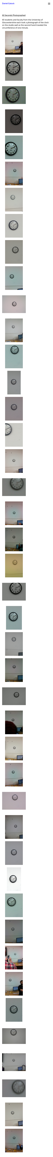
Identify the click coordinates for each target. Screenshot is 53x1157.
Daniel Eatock (8, 3)
